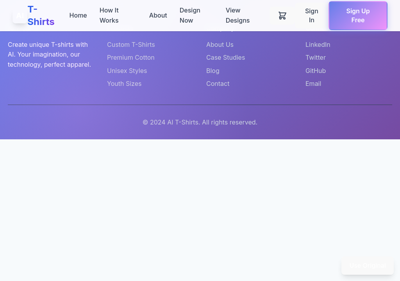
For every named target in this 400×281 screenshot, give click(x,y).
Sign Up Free (358, 15)
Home (78, 15)
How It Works (109, 15)
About (158, 15)
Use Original (367, 265)
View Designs (238, 15)
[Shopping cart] (282, 15)
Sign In (311, 15)
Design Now (190, 15)
